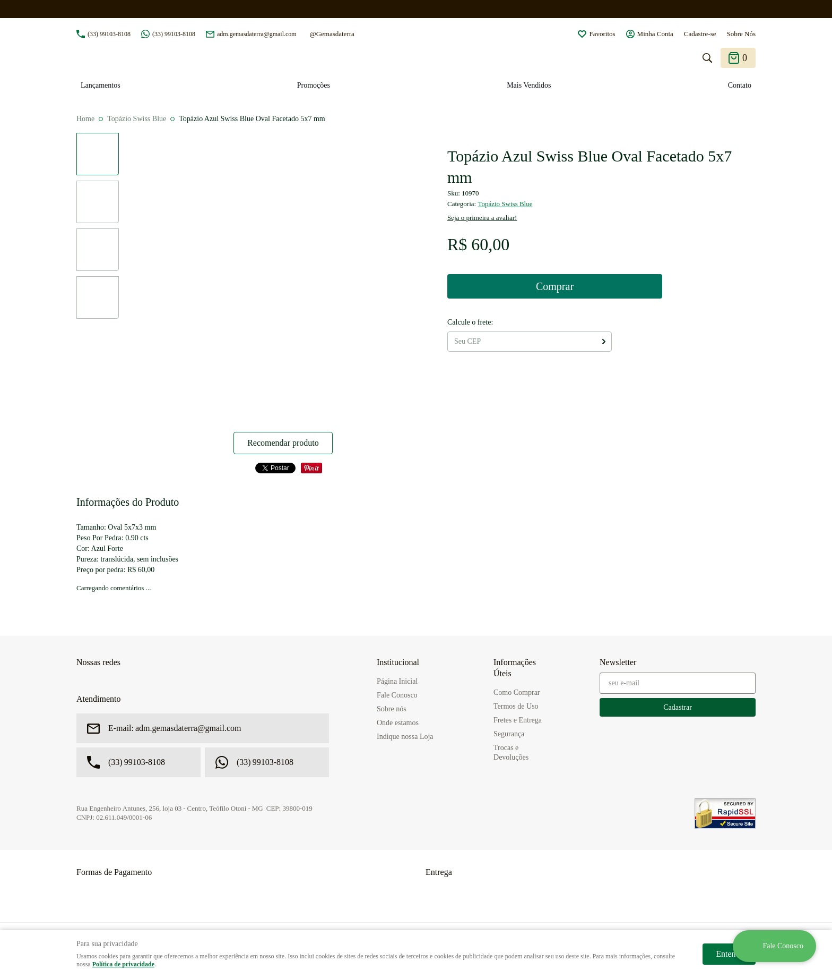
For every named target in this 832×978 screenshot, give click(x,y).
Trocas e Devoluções (510, 752)
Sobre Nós (741, 34)
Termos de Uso (516, 706)
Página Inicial (397, 681)
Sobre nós (391, 709)
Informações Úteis (514, 668)
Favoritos (602, 34)
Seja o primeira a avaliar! (482, 218)
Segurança (508, 734)
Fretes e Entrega (517, 720)
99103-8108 (109, 34)
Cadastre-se (700, 34)
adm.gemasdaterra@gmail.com (257, 34)
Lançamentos (100, 85)
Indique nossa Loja (405, 737)
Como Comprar (516, 692)
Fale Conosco (397, 695)
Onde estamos (398, 723)
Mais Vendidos (529, 85)
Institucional (398, 662)
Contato (739, 85)
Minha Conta (655, 34)
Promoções (313, 85)
